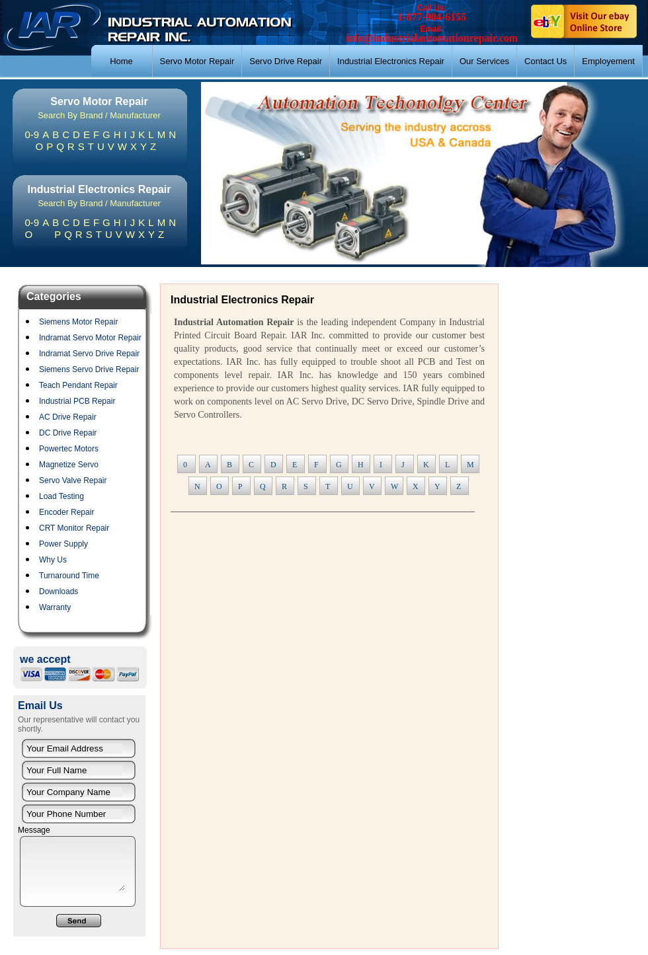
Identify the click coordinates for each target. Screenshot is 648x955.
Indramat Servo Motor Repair (90, 337)
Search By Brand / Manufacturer (99, 115)
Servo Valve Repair (73, 480)
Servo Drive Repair (285, 61)
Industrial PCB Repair (77, 401)
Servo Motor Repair (197, 61)
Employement (608, 61)
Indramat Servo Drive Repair (89, 353)
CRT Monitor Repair (74, 528)
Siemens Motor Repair (78, 321)
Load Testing (61, 496)
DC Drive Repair (68, 433)
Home (121, 61)
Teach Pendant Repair (78, 385)
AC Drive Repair (68, 417)
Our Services (484, 61)
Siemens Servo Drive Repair (89, 369)
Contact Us (545, 61)
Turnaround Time (69, 575)
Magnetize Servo (69, 464)
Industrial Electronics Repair (390, 61)
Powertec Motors (69, 448)
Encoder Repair (66, 512)
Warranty (55, 607)
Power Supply (63, 544)
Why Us (53, 559)
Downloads (58, 591)
